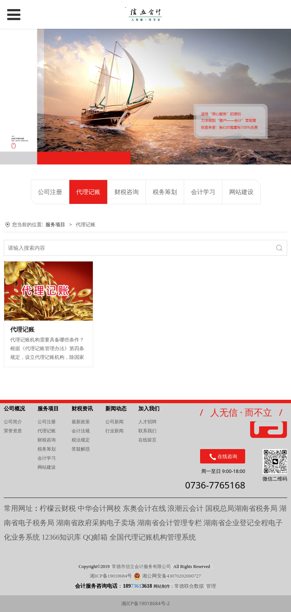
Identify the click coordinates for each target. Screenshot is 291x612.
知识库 (61, 537)
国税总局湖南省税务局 (241, 508)
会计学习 (203, 192)
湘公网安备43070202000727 (171, 576)
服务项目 (55, 224)
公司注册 (50, 192)
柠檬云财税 (58, 508)
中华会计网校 (99, 508)
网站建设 (241, 192)
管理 (211, 585)
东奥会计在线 (144, 508)
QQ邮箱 (96, 537)
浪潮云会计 (185, 508)
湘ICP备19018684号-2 (145, 603)
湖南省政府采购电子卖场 (95, 523)
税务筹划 (165, 192)
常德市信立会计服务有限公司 (141, 566)
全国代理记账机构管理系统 (153, 537)
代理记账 (88, 192)
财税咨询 (126, 192)
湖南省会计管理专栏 (169, 523)
